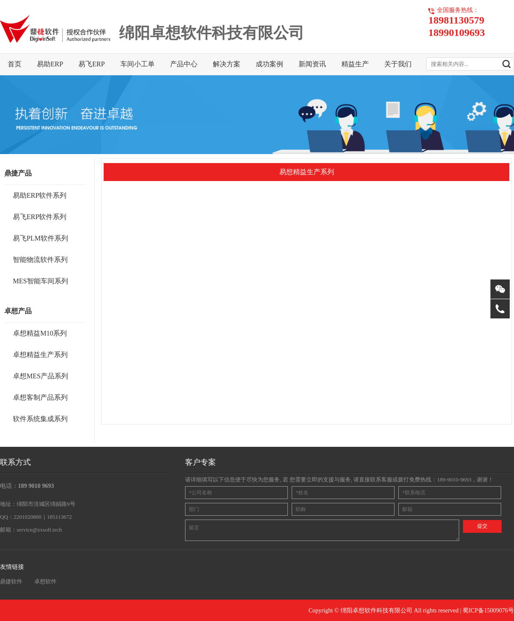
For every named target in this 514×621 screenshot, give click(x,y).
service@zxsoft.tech (39, 529)
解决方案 (226, 64)
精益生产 (355, 64)
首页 (14, 64)
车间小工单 (137, 64)
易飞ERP (91, 64)
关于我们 (398, 64)
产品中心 (183, 64)
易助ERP (50, 64)
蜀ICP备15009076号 (488, 610)
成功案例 (269, 64)
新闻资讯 (312, 64)
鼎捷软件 (11, 581)
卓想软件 (45, 581)
